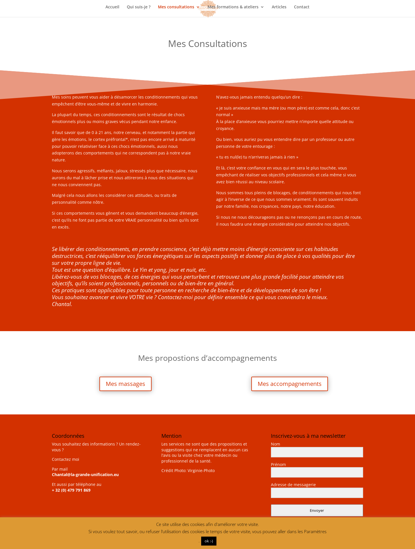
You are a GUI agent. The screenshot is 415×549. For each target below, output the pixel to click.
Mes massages (125, 384)
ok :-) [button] (209, 541)
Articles (279, 7)
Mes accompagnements (290, 384)
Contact (302, 7)
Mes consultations (176, 7)
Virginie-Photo (201, 470)
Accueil (112, 7)
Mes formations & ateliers (233, 7)
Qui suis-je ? (138, 7)
